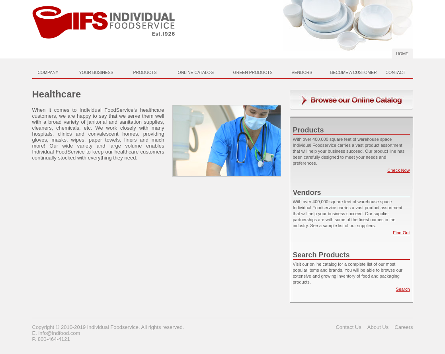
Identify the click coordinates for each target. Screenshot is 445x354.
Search (403, 289)
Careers (403, 327)
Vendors (302, 72)
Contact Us (348, 327)
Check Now (398, 170)
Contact (396, 72)
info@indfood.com (59, 333)
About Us (377, 327)
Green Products (253, 72)
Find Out (401, 232)
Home (402, 53)
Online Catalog (196, 72)
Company (48, 72)
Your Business (96, 72)
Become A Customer (353, 72)
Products (145, 72)
